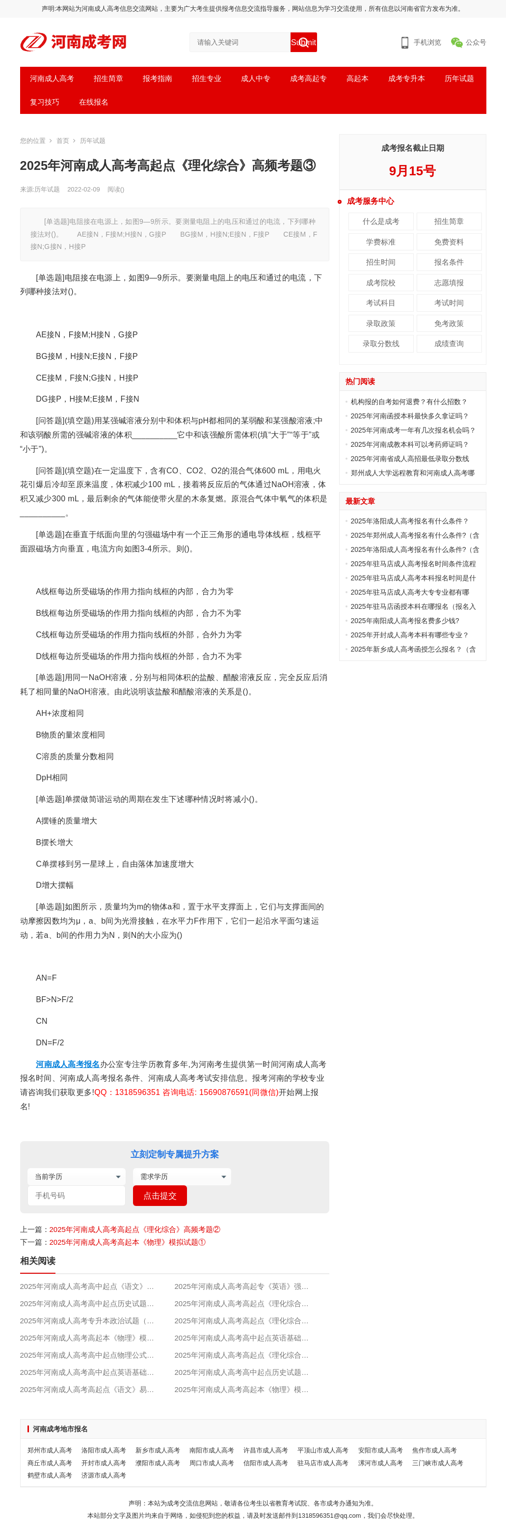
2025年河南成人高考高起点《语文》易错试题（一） (97, 1389)
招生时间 (381, 262)
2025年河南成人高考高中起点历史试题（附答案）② (97, 1303)
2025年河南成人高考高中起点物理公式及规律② (97, 1355)
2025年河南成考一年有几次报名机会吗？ (413, 430)
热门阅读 (360, 381)
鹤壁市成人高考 (49, 1475)
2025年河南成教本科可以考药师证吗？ (410, 444)
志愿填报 (449, 282)
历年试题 (459, 78)
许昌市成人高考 (265, 1450)
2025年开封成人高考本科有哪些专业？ (410, 635)
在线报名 (93, 102)
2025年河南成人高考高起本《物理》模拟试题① (128, 1242)
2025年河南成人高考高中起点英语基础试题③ (249, 1338)
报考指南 (157, 78)
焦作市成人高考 (434, 1450)
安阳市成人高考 (380, 1450)
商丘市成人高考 (49, 1463)
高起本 (357, 78)
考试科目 (381, 303)
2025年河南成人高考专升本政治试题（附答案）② (97, 1320)
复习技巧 (44, 102)
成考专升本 (406, 78)
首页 (62, 140)
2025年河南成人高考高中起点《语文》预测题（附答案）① (97, 1286)
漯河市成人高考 (380, 1463)
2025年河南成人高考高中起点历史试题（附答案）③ (252, 1372)
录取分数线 (381, 343)
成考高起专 (308, 78)
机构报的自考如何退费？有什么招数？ (409, 402)
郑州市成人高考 (49, 1450)
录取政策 (381, 323)
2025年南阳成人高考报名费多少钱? (405, 621)
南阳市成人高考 (211, 1450)
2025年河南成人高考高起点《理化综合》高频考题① (252, 1355)
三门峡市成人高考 (437, 1463)
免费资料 (449, 242)
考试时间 (449, 303)
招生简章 (108, 78)
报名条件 (449, 262)
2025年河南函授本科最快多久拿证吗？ (410, 416)
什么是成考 (381, 221)
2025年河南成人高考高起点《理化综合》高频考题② (135, 1229)
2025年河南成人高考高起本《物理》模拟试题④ (252, 1389)
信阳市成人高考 (265, 1463)
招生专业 (206, 78)
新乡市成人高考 (157, 1450)
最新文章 (360, 501)
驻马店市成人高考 (322, 1463)
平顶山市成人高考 (322, 1450)
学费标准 (381, 242)
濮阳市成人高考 (157, 1463)
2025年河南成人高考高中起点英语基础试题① (94, 1372)
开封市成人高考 (103, 1463)
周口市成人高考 (211, 1463)
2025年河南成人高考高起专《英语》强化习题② (252, 1286)
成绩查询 (449, 343)
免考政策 (449, 323)
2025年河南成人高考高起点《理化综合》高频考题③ (252, 1303)
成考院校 (381, 282)
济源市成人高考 (103, 1475)
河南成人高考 (52, 78)
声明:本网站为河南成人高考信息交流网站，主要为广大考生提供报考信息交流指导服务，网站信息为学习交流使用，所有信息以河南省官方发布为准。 (253, 8)
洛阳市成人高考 (103, 1450)
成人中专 (255, 78)
